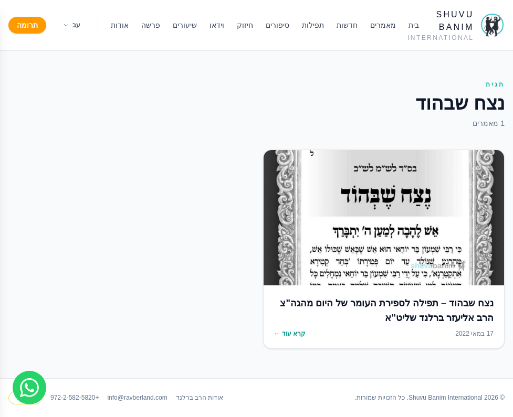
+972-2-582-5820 (74, 397)
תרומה (27, 25)
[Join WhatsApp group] (29, 387)
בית (414, 25)
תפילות (313, 25)
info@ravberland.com (137, 397)
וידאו (217, 25)
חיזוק (245, 25)
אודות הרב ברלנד (200, 397)
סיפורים (277, 25)
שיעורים (185, 25)
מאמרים (383, 25)
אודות (120, 25)
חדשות (347, 25)
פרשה (150, 25)
